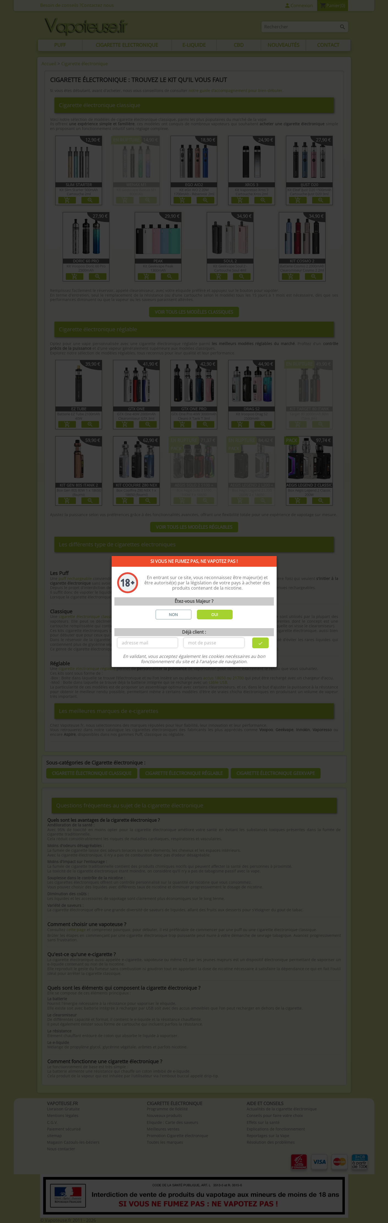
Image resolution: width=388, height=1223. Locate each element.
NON (173, 614)
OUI (214, 614)
